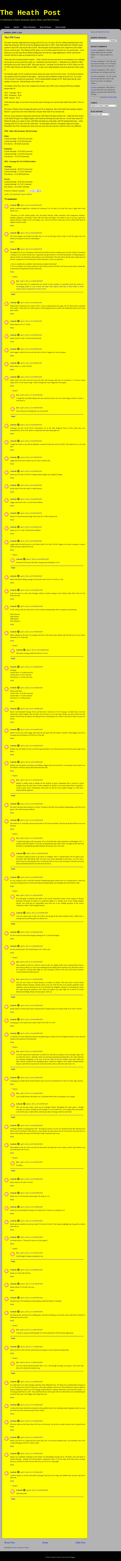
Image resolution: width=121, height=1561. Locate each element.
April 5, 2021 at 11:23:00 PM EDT (31, 1421)
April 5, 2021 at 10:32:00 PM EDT (37, 559)
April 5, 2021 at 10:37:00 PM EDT (31, 1005)
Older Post (80, 1542)
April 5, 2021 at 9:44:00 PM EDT (31, 499)
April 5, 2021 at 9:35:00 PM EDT (31, 377)
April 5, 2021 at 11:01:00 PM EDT (31, 1221)
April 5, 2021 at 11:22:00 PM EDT (31, 1405)
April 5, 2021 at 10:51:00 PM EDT (31, 1077)
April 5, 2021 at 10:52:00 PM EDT (31, 1125)
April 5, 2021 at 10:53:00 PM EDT (31, 1144)
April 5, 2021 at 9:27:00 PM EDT (31, 321)
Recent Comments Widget (110, 97)
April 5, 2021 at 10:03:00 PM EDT (31, 590)
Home (7, 27)
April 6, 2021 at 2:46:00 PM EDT (37, 853)
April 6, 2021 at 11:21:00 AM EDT (31, 962)
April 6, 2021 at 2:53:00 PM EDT (37, 1490)
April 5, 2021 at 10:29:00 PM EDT (31, 946)
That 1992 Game (12, 37)
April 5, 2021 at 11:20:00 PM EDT (31, 1382)
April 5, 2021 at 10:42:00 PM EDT (31, 1019)
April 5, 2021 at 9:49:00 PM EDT (31, 513)
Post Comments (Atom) (21, 1547)
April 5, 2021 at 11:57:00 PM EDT (31, 1453)
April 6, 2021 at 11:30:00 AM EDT (31, 1051)
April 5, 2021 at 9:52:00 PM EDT (31, 527)
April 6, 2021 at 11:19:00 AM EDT (31, 895)
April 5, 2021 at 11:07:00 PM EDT (31, 1284)
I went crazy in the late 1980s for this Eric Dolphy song (53, 1059)
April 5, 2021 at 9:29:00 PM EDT (31, 349)
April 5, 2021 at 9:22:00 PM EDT (31, 302)
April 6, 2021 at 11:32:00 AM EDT (31, 1093)
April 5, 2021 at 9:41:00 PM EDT (31, 485)
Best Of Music (45, 27)
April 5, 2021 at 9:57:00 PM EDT (31, 576)
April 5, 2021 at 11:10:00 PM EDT (31, 1312)
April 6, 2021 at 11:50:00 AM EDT (31, 1362)
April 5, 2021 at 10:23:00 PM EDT (31, 820)
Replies (15, 277)
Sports (16, 27)
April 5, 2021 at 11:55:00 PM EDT (31, 1437)
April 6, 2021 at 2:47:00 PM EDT (37, 913)
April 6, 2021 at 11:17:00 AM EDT (31, 838)
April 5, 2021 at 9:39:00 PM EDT (31, 471)
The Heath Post (30, 13)
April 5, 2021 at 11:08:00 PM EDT (31, 1298)
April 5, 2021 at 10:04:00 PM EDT (31, 606)
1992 (11, 194)
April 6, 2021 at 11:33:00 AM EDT (31, 1253)
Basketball (17, 194)
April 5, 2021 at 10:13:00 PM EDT (31, 632)
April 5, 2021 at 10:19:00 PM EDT (31, 746)
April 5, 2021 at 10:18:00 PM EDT (31, 729)
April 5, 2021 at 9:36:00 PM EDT (31, 425)
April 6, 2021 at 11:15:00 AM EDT (31, 780)
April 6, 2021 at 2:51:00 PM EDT (37, 1104)
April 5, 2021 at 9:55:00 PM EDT (31, 541)
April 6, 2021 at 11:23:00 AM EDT (31, 979)
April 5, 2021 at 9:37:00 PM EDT (31, 457)
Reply (12, 225)
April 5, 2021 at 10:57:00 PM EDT (31, 1207)
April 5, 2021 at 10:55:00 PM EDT (31, 1179)
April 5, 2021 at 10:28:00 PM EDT (31, 932)
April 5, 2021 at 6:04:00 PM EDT (31, 205)
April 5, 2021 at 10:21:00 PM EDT (31, 762)
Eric (17, 281)
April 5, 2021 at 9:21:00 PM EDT (31, 249)
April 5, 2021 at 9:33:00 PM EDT (31, 363)
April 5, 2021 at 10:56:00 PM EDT (31, 1193)
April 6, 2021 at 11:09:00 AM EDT (31, 281)
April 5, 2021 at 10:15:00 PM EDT (31, 688)
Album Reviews (29, 27)
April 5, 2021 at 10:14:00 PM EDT (31, 667)
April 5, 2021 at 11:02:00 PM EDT (31, 1237)
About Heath (60, 27)
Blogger (72, 1557)
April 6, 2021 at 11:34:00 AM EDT (31, 1330)
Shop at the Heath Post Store (100, 32)
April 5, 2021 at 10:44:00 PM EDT (31, 1033)
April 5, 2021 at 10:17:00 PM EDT (31, 709)
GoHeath (13, 205)
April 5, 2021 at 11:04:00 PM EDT (31, 1270)
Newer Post (9, 1542)
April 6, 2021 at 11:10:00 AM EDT (31, 395)
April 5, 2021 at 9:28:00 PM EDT (31, 335)
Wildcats (29, 194)
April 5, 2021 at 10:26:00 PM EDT (31, 877)
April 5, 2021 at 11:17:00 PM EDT (31, 1347)
